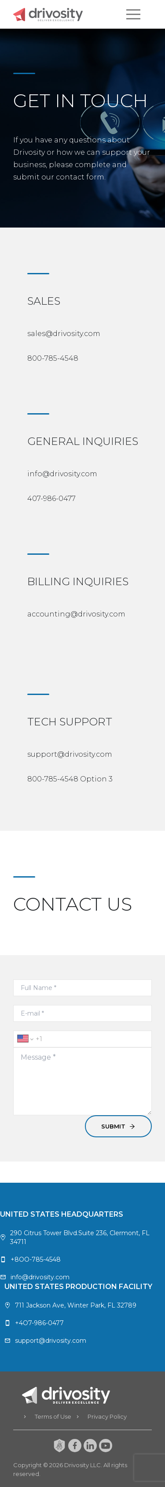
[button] (133, 14)
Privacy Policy (107, 1416)
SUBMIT (118, 1126)
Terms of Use (53, 1416)
